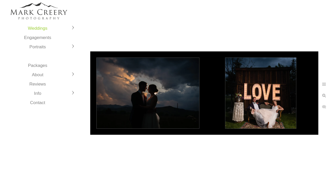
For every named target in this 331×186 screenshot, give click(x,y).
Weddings (37, 28)
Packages (37, 65)
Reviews (37, 84)
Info (37, 93)
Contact (37, 102)
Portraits (37, 46)
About (37, 74)
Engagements (37, 37)
